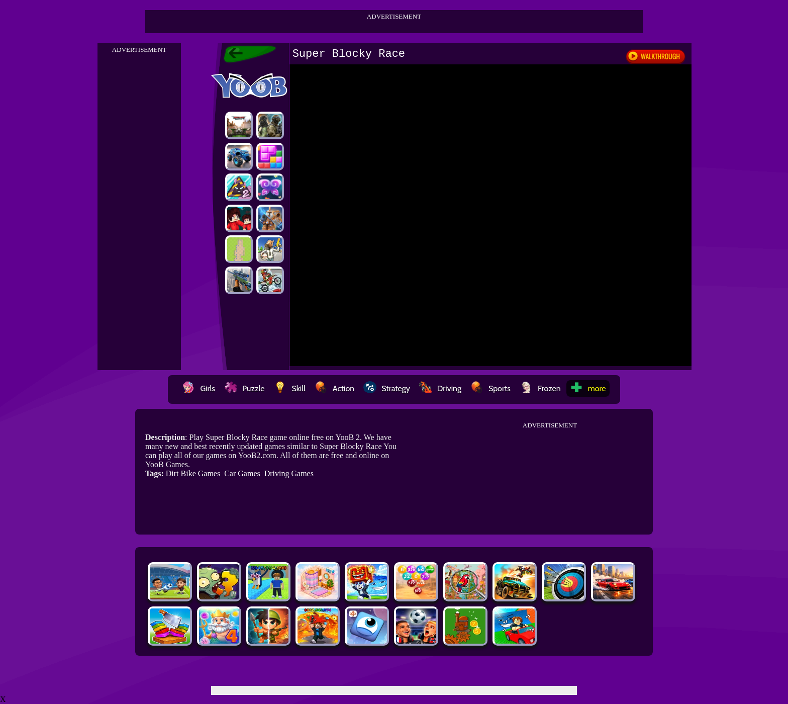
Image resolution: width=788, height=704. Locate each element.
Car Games (242, 473)
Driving (440, 388)
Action (334, 388)
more (588, 388)
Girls (198, 388)
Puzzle (244, 388)
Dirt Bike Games (193, 473)
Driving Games (289, 473)
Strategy (386, 388)
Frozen (540, 388)
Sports (490, 388)
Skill (289, 388)
